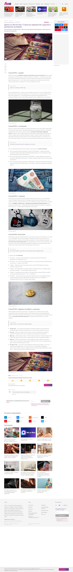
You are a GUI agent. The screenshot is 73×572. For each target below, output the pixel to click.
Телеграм (7, 417)
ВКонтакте (20, 417)
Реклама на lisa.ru (57, 65)
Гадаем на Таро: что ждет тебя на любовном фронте (21, 324)
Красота (25, 4)
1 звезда (44, 22)
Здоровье (46, 4)
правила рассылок (34, 405)
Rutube (44, 417)
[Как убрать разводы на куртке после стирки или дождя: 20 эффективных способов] (11, 449)
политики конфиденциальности (45, 404)
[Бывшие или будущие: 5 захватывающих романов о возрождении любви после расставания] (9, 9)
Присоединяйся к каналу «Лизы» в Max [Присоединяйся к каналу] (27, 439)
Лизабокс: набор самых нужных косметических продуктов (63, 13)
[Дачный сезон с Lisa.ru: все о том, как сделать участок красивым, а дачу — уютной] (53, 9)
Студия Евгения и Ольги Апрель (13, 523)
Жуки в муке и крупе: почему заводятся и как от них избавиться (44, 456)
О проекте (30, 505)
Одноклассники (33, 417)
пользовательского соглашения (35, 404)
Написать (49, 385)
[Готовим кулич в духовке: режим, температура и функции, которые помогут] (31, 9)
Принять (63, 569)
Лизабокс (52, 4)
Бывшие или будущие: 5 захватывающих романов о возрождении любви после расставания (9, 14)
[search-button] (62, 3)
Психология (32, 4)
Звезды (17, 4)
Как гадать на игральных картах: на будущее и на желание (22, 144)
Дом (42, 4)
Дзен (19, 421)
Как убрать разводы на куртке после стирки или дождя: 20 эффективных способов (11, 456)
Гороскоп (38, 4)
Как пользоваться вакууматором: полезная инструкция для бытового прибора (43, 474)
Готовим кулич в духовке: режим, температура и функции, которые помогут (30, 14)
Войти (66, 4)
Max (43, 421)
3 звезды (46, 22)
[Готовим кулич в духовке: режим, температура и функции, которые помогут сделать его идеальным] (11, 432)
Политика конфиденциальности (33, 516)
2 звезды (45, 22)
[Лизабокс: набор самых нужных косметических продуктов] (64, 9)
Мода (21, 4)
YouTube (7, 421)
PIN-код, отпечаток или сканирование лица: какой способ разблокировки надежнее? (10, 491)
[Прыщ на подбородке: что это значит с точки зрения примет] (44, 432)
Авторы (30, 511)
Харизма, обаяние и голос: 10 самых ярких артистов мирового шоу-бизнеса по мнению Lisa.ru (28, 456)
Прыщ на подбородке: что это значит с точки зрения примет (44, 439)
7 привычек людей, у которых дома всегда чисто (11, 473)
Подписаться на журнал (9, 519)
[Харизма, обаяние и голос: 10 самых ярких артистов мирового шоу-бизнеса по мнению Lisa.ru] (28, 449)
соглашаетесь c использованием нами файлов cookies (28, 569)
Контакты (30, 509)
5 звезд (48, 22)
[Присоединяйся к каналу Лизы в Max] (28, 432)
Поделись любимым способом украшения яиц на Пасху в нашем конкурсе (20, 14)
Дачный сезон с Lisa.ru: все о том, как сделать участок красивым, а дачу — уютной (52, 14)
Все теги (43, 514)
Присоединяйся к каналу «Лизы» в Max (41, 13)
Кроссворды (44, 512)
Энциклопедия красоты (44, 507)
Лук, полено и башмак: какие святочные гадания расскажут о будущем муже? (26, 250)
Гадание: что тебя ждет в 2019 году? (18, 87)
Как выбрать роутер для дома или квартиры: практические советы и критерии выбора (28, 474)
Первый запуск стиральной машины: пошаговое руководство (43, 491)
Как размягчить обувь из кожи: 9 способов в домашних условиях (28, 491)
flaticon (10, 524)
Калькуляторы (44, 510)
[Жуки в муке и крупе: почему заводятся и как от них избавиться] (44, 449)
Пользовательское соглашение (32, 513)
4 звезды (47, 22)
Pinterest (32, 421)
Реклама (30, 507)
